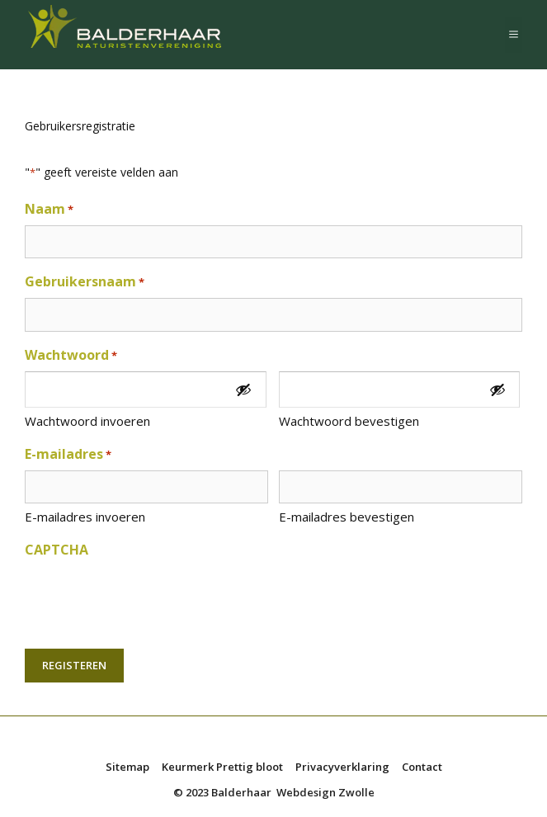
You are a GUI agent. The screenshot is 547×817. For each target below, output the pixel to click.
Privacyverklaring (342, 766)
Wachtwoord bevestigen (349, 421)
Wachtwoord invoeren (87, 421)
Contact (422, 766)
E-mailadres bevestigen (346, 516)
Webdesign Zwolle (325, 792)
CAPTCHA (56, 550)
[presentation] (150, 598)
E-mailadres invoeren (85, 516)
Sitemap (127, 766)
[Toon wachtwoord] (243, 389)
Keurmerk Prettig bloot (222, 766)
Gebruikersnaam (84, 281)
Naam (49, 209)
